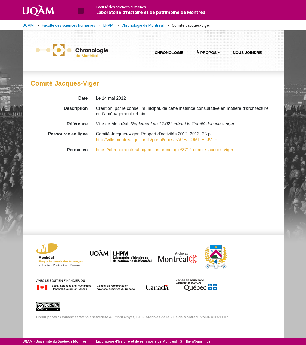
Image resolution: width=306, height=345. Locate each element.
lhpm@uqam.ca (198, 341)
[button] (81, 11)
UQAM (28, 25)
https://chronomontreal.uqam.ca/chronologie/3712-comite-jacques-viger (164, 149)
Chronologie (169, 52)
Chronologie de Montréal (143, 25)
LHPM (108, 25)
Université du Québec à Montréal (55, 341)
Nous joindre (247, 52)
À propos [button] (206, 52)
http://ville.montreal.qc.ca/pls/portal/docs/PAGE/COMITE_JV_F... (158, 139)
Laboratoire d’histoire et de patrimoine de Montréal (151, 12)
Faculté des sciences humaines (121, 7)
